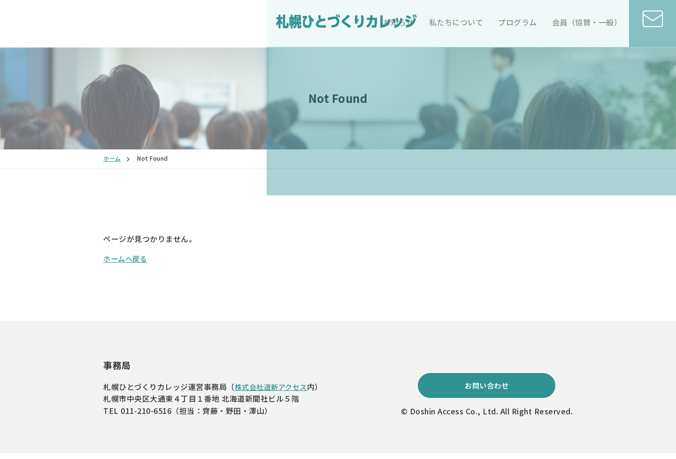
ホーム (112, 158)
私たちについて (456, 22)
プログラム (517, 22)
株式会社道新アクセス (273, 386)
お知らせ (398, 22)
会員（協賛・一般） (587, 22)
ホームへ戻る (126, 258)
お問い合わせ (486, 390)
